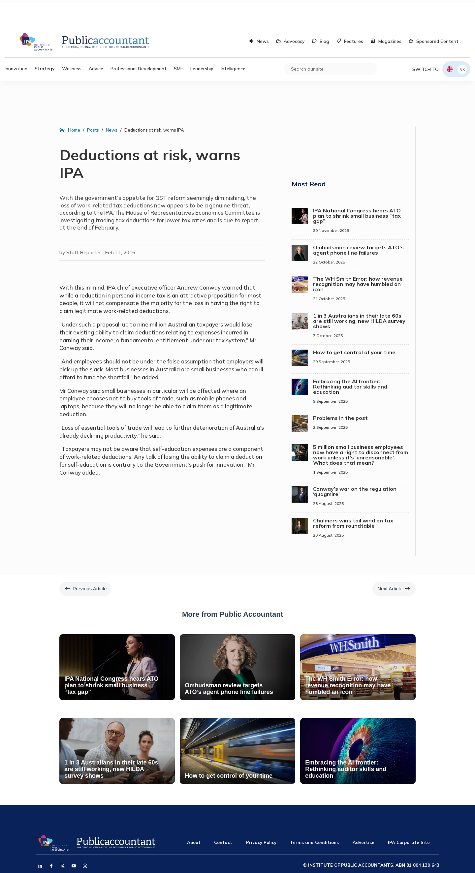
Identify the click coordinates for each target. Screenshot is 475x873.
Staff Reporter (83, 226)
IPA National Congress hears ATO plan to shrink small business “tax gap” (357, 189)
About (194, 816)
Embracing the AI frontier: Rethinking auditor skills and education (350, 360)
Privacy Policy (261, 816)
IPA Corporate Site (409, 816)
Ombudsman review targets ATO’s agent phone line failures (358, 224)
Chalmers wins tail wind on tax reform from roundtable (353, 497)
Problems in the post (340, 391)
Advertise (363, 816)
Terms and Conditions (314, 816)
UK (462, 42)
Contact (223, 816)
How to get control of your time (354, 326)
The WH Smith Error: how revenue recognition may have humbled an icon (358, 257)
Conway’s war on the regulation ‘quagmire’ (354, 465)
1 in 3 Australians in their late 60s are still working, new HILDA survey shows (359, 294)
